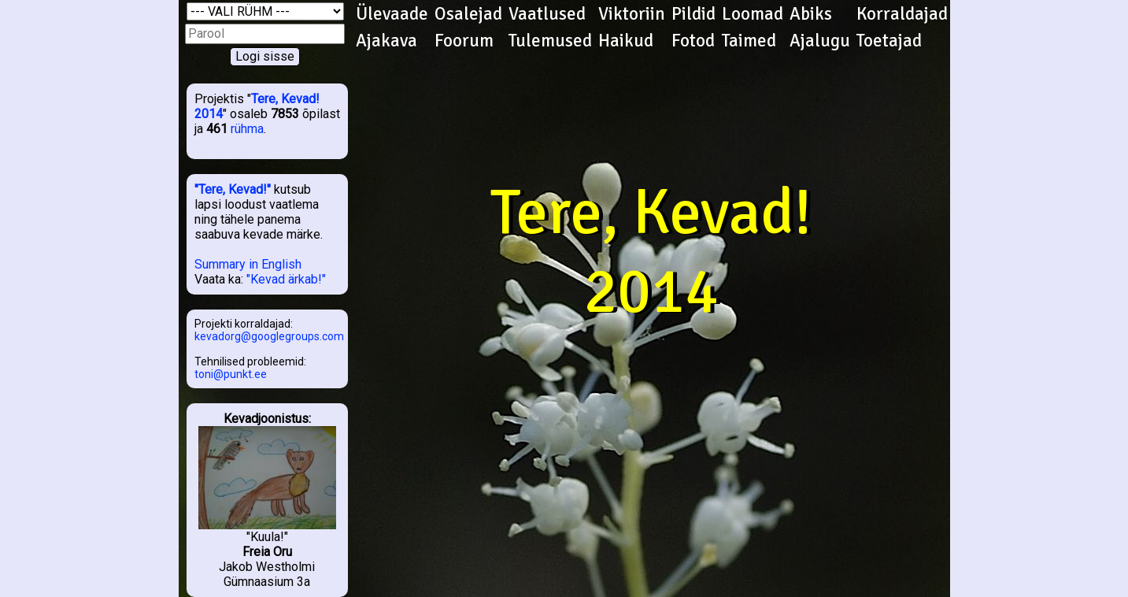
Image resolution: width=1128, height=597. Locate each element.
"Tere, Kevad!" (232, 189)
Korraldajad (902, 14)
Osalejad (468, 14)
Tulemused (550, 41)
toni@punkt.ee (230, 374)
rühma (247, 128)
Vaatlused (547, 14)
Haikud (625, 41)
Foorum (464, 41)
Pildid (693, 14)
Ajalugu (820, 41)
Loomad (752, 14)
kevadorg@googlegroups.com (269, 336)
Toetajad (889, 41)
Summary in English (247, 264)
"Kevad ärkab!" (286, 279)
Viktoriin (631, 14)
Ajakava (386, 41)
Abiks (811, 14)
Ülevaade (392, 14)
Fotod (693, 41)
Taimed (749, 41)
